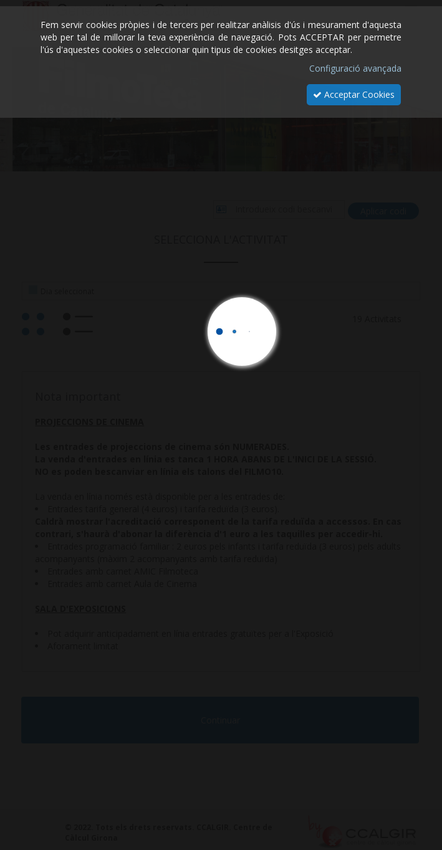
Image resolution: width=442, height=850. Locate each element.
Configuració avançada (355, 68)
